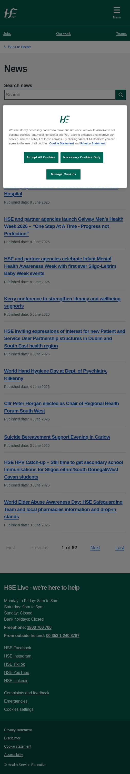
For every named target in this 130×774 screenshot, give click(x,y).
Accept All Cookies (41, 157)
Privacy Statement (93, 143)
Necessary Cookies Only (82, 157)
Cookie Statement (61, 143)
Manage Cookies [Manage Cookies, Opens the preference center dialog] (63, 174)
